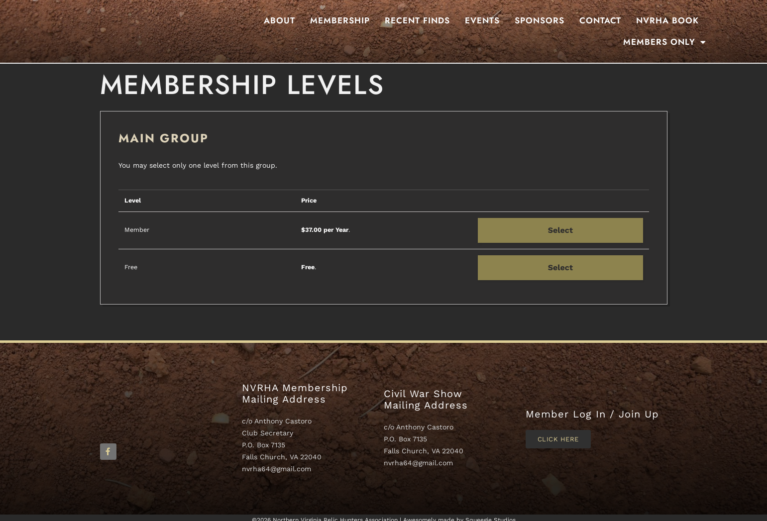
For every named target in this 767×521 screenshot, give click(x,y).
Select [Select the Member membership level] (560, 230)
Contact (600, 20)
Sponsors (539, 20)
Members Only (664, 42)
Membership (340, 20)
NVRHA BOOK (667, 20)
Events (482, 20)
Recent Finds (417, 20)
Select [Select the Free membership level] (560, 267)
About (279, 20)
